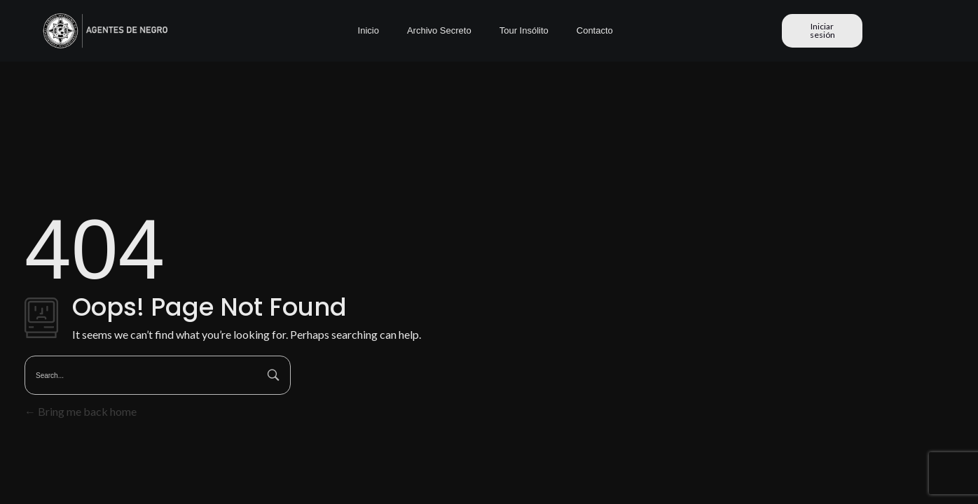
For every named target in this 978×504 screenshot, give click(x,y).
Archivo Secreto (439, 30)
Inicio (368, 30)
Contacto (595, 30)
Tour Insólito (524, 30)
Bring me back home (81, 411)
